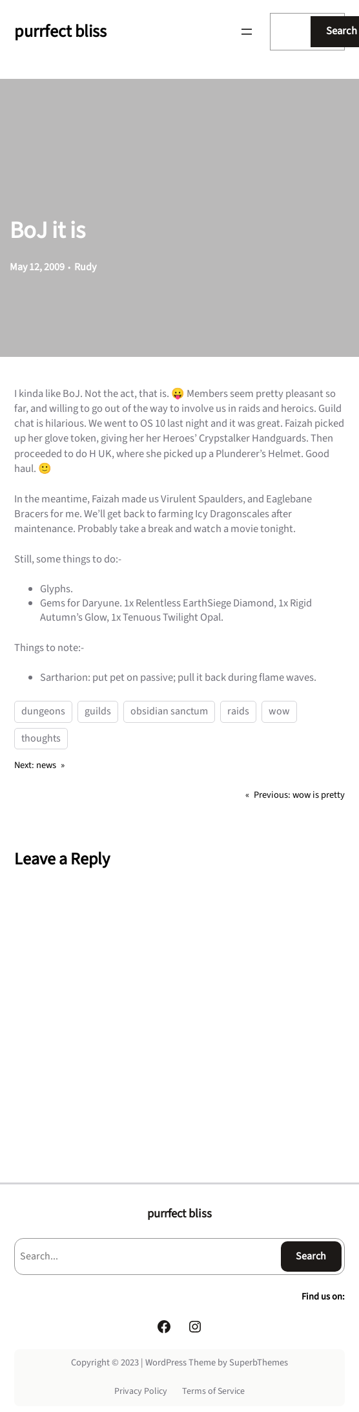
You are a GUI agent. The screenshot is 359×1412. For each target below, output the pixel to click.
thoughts (41, 738)
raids (238, 711)
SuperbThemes (258, 1362)
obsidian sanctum (169, 711)
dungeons (43, 711)
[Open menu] (246, 31)
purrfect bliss (60, 31)
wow (279, 711)
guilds (98, 711)
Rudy (85, 267)
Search (311, 1256)
